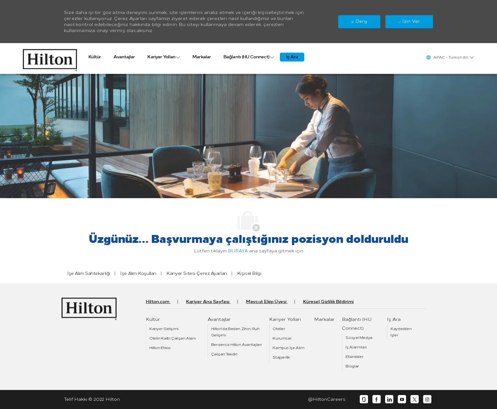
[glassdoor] (364, 399)
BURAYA (238, 251)
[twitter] (414, 399)
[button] (449, 57)
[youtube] (402, 399)
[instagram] (427, 399)
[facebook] (376, 399)
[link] (50, 58)
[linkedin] (389, 399)
